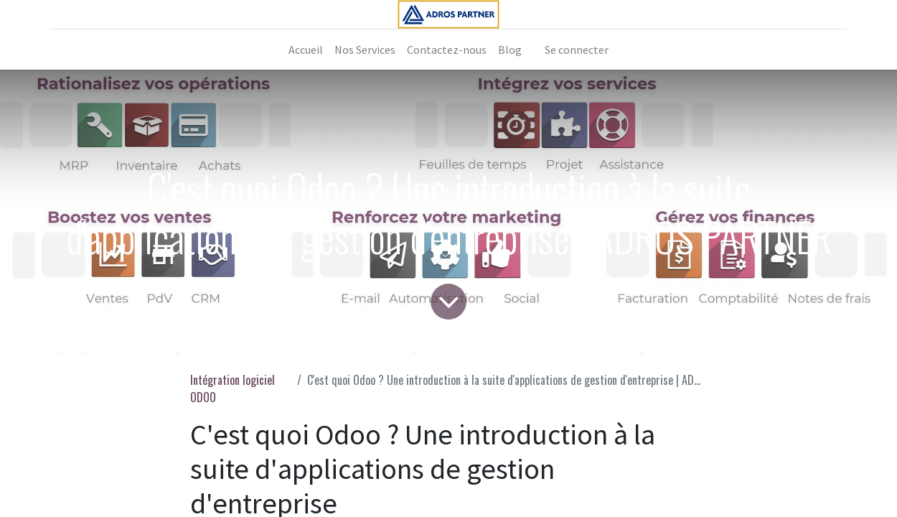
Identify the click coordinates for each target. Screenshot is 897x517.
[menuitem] (306, 49)
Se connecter (577, 49)
